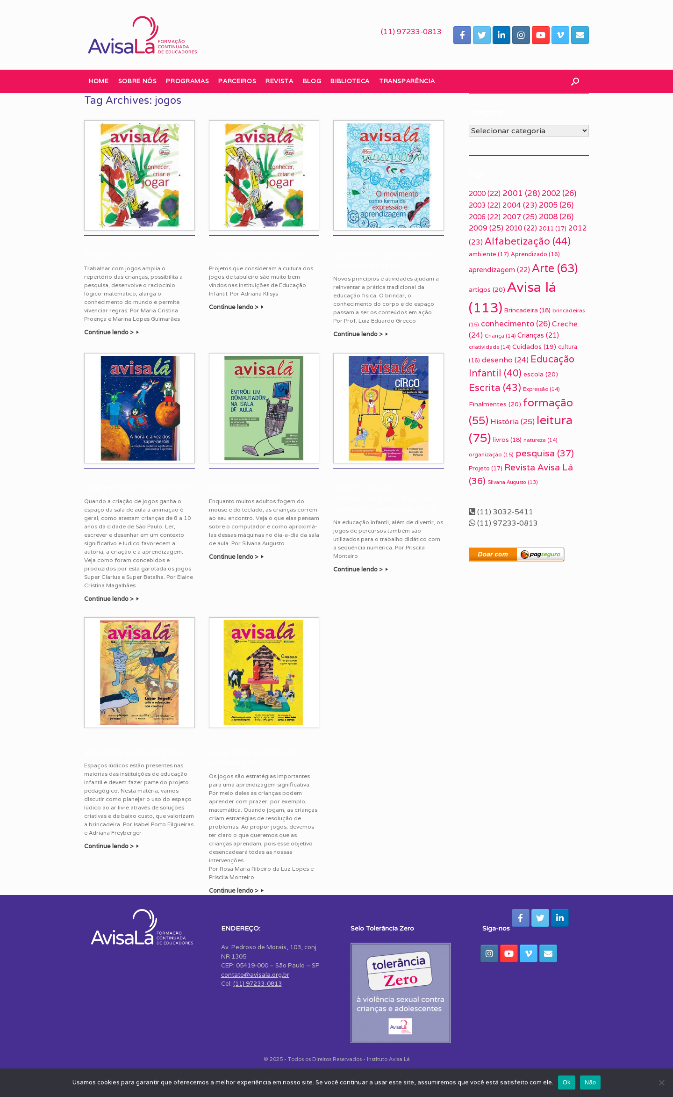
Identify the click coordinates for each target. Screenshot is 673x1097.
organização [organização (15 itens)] (491, 454)
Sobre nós (137, 81)
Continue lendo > (111, 332)
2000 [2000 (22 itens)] (485, 193)
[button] (575, 81)
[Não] (661, 1082)
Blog (312, 81)
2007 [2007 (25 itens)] (519, 217)
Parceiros (237, 81)
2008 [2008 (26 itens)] (556, 216)
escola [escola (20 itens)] (540, 374)
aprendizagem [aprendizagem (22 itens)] (499, 269)
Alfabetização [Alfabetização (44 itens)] (528, 241)
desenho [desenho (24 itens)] (505, 360)
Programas (187, 81)
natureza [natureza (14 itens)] (540, 440)
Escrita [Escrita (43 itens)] (495, 387)
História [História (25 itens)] (512, 421)
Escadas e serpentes (117, 255)
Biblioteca (350, 81)
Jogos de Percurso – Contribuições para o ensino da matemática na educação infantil (385, 498)
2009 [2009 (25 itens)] (486, 228)
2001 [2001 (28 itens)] (521, 193)
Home (99, 81)
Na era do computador (245, 488)
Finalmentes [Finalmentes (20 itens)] (495, 404)
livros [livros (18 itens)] (507, 439)
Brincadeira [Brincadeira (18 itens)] (527, 310)
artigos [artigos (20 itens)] (487, 289)
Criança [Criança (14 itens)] (500, 335)
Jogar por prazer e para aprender (137, 488)
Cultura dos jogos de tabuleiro (256, 255)
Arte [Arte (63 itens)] (555, 267)
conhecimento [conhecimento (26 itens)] (515, 323)
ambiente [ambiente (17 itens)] (489, 254)
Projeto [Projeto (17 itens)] (485, 468)
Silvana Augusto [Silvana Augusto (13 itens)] (512, 482)
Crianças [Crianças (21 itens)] (538, 335)
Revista (279, 81)
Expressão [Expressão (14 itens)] (541, 389)
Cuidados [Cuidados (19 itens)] (534, 346)
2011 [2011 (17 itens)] (552, 228)
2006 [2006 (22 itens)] (485, 216)
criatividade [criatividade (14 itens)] (489, 347)
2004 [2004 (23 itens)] (519, 204)
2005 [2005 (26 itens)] (556, 205)
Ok (567, 1082)
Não (590, 1082)
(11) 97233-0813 (411, 31)
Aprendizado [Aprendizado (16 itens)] (535, 254)
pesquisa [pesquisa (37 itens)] (544, 453)
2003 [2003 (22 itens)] (485, 205)
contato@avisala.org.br (255, 975)
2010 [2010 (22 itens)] (521, 228)
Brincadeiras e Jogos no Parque (135, 752)
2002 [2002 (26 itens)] (559, 193)
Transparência (407, 81)
